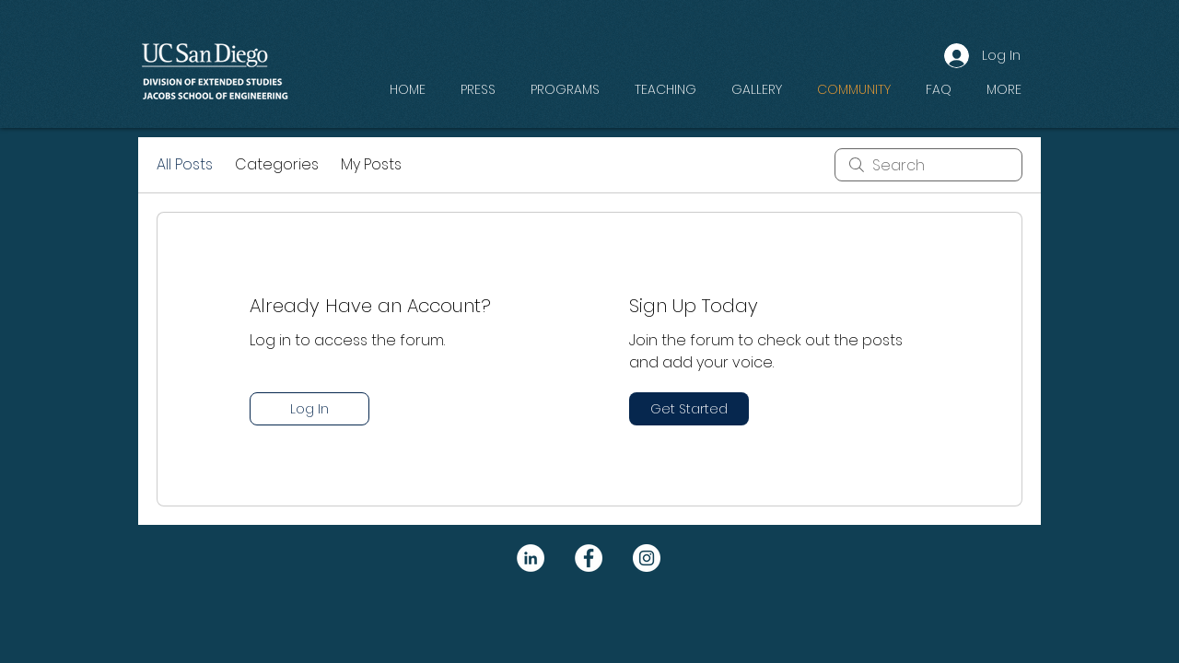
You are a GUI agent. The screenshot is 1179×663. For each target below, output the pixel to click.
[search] (928, 164)
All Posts (185, 164)
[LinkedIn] (530, 558)
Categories (277, 164)
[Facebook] (588, 558)
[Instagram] (646, 558)
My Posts (371, 164)
